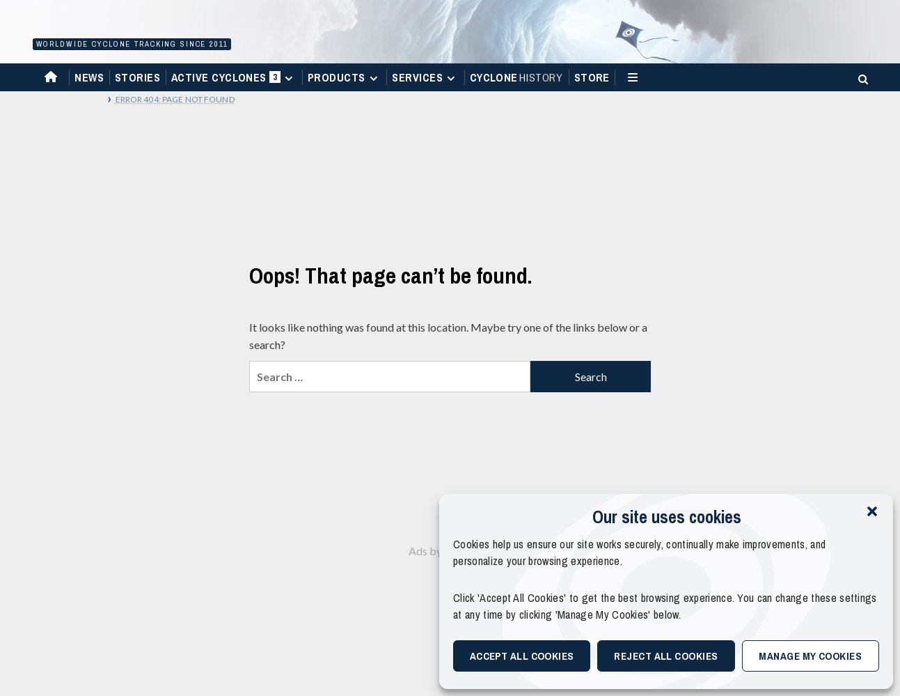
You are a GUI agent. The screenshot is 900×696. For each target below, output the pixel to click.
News (89, 77)
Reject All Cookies (666, 656)
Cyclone (517, 77)
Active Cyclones (234, 80)
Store (592, 77)
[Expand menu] (289, 78)
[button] (872, 511)
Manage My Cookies (810, 656)
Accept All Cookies (522, 656)
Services (425, 77)
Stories (137, 77)
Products (344, 77)
